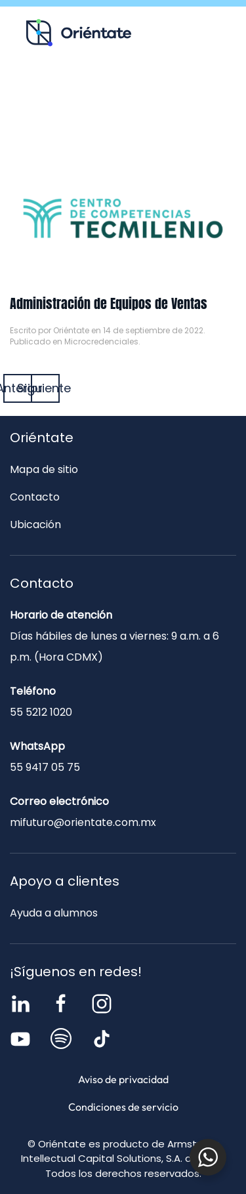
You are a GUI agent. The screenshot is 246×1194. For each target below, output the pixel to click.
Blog (173, 89)
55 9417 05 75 (45, 767)
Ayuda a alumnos (54, 912)
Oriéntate (71, 330)
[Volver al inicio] (79, 33)
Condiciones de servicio (123, 1106)
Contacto (123, 117)
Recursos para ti (72, 89)
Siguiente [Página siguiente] (45, 388)
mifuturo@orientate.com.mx (83, 822)
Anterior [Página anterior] (18, 388)
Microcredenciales (101, 341)
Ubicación (35, 524)
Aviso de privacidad (123, 1079)
